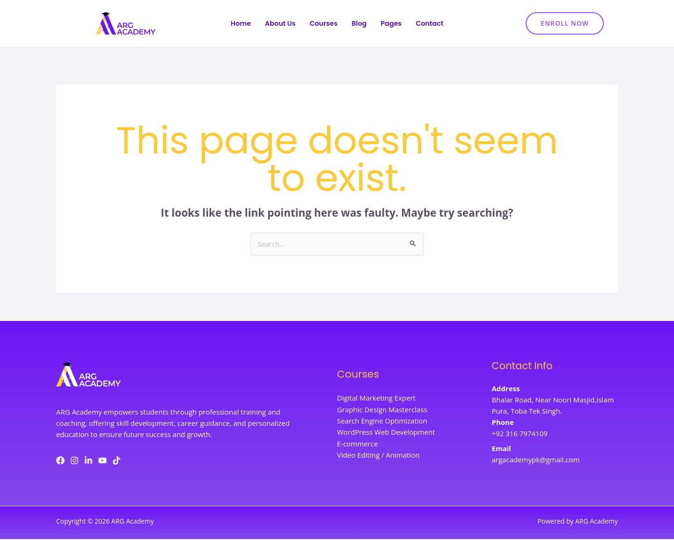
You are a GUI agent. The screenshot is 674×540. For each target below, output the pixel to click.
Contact (432, 24)
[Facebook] (60, 461)
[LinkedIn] (88, 461)
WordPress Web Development (386, 433)
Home (238, 24)
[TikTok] (116, 461)
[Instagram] (74, 461)
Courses (323, 24)
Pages (393, 24)
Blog (360, 24)
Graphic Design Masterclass (382, 410)
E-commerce (357, 444)
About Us (278, 24)
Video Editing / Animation (378, 455)
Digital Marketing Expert (376, 399)
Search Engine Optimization (382, 421)
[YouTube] (102, 461)
